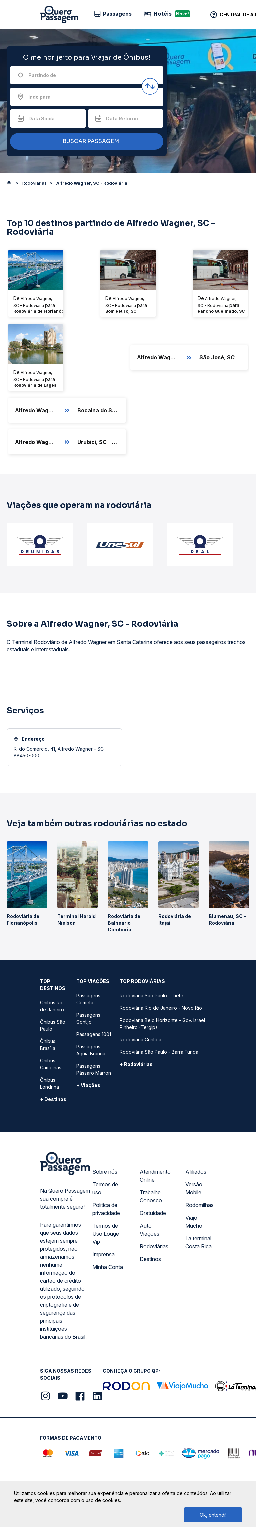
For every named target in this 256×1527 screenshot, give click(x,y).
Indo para (39, 97)
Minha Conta (107, 1267)
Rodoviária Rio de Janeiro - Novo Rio (161, 1008)
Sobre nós (104, 1171)
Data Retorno (122, 118)
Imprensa (103, 1254)
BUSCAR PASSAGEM (85, 141)
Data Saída (41, 118)
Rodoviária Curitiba (140, 1039)
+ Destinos (53, 1099)
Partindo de (42, 75)
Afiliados (195, 1171)
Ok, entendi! (213, 1515)
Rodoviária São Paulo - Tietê (151, 995)
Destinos (150, 1259)
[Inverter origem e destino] (150, 86)
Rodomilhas (199, 1205)
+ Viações (88, 1085)
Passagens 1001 (93, 1034)
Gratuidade (153, 1213)
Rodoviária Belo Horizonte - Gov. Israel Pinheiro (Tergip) (162, 1023)
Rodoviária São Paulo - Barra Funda (159, 1052)
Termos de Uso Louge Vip (105, 1233)
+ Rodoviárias (136, 1064)
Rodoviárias (154, 1246)
